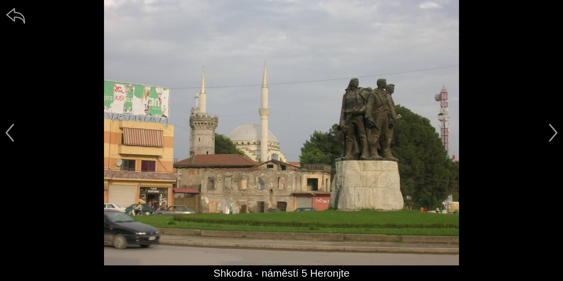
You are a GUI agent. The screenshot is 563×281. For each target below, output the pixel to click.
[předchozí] (10, 132)
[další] (553, 132)
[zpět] (15, 15)
